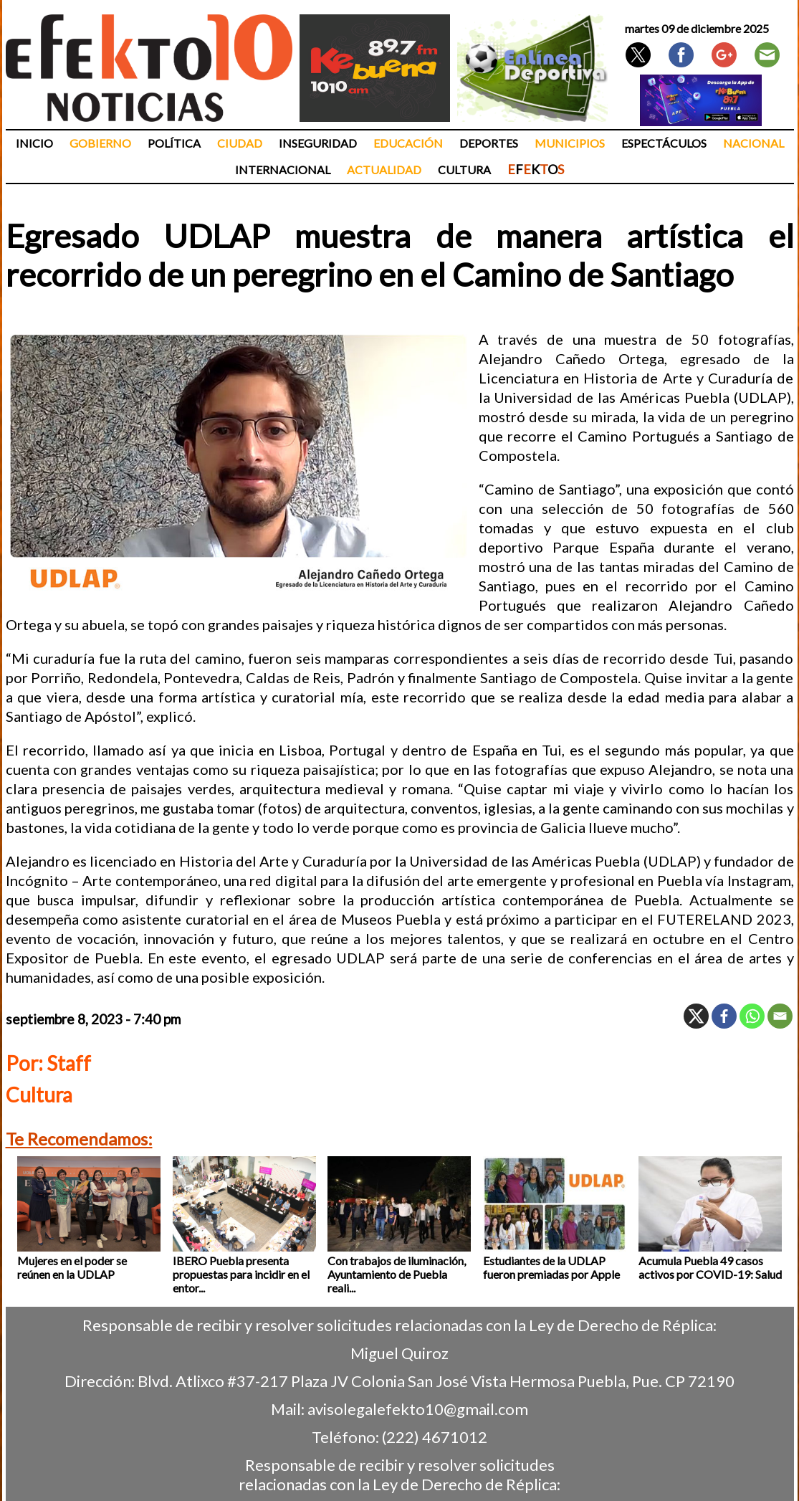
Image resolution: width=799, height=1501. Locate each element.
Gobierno (100, 143)
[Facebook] (724, 1016)
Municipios (570, 143)
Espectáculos (664, 143)
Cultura (464, 169)
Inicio (34, 143)
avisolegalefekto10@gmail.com (417, 1409)
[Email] (780, 1016)
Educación (408, 143)
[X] (696, 1016)
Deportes (488, 143)
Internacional (282, 169)
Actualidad (384, 169)
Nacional (753, 143)
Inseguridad (318, 143)
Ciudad (239, 143)
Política (174, 143)
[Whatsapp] (752, 1016)
